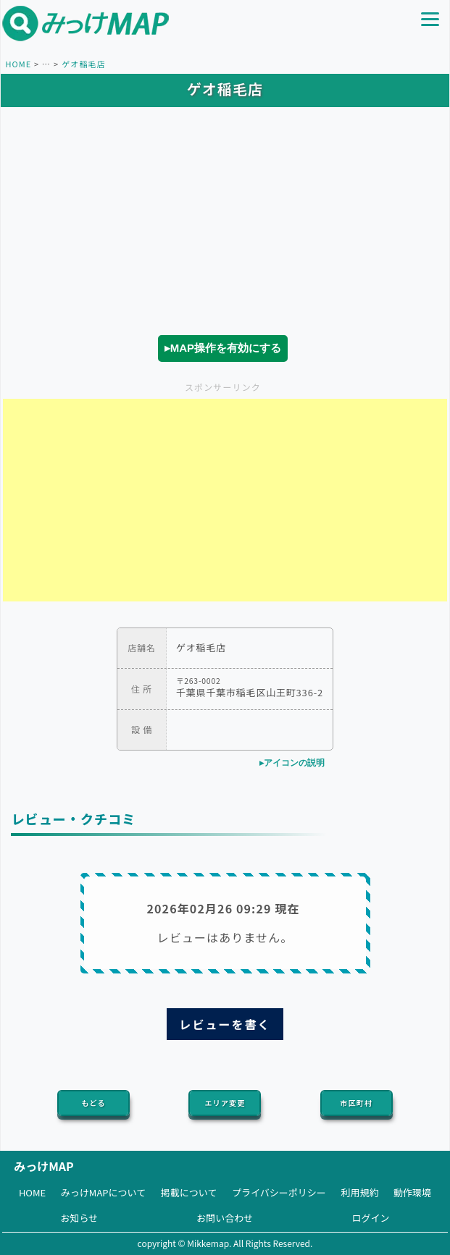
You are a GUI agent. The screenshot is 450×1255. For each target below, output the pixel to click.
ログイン (370, 1218)
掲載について (189, 1192)
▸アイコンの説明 (292, 763)
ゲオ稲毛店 (84, 63)
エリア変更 (225, 1102)
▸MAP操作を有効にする (222, 348)
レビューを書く (224, 1024)
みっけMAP (44, 1166)
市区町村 (356, 1102)
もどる (94, 1102)
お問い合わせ (224, 1218)
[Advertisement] (225, 500)
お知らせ (80, 1218)
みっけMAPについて (103, 1192)
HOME (18, 63)
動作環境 (412, 1192)
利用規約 (359, 1192)
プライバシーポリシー (279, 1192)
